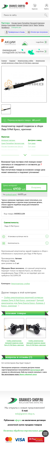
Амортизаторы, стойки (25, 61)
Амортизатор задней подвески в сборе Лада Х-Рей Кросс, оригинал (23, 62)
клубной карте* (11, 194)
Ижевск (4, 25)
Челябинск (5, 27)
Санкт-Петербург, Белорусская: (12, 143)
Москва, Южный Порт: (9, 149)
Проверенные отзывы (15, 32)
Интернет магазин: (8, 140)
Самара (25, 25)
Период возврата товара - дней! (21, 120)
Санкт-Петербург (23, 23)
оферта (18, 420)
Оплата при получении (38, 32)
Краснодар (11, 25)
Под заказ (31, 143)
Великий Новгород (37, 23)
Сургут (30, 25)
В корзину (36, 187)
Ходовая (12, 61)
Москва (14, 23)
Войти (46, 6)
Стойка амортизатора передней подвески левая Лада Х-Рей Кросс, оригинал (14, 343)
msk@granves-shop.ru (24, 414)
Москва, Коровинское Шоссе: (12, 146)
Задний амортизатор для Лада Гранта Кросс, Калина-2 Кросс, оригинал (23, 303)
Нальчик (19, 25)
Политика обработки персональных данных (24, 431)
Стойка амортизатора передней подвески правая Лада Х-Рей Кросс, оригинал (22, 299)
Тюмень (41, 25)
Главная (4, 61)
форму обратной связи (28, 374)
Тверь (36, 25)
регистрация (35, 370)
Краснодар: (5, 155)
